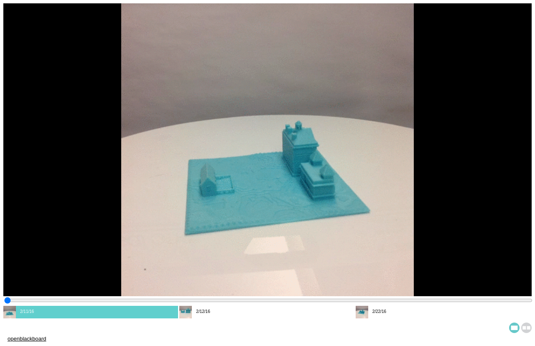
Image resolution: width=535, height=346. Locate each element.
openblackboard (27, 339)
